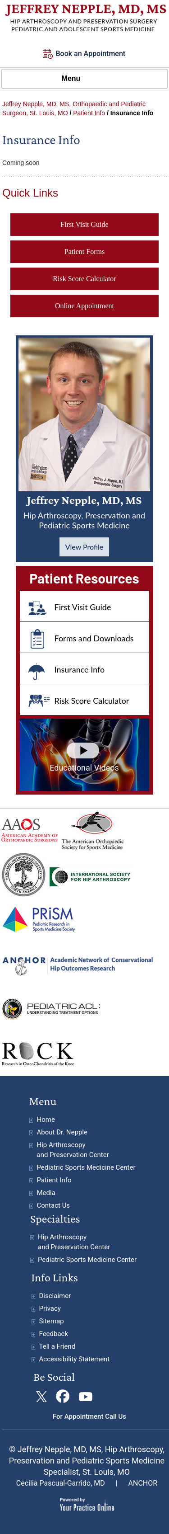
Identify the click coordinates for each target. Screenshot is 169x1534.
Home (46, 1119)
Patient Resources (84, 578)
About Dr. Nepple (62, 1132)
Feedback (54, 1334)
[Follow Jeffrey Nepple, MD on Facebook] (63, 1397)
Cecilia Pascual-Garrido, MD (60, 1483)
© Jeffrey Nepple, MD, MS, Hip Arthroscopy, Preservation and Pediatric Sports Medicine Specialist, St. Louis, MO (86, 1461)
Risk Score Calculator (84, 278)
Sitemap (51, 1321)
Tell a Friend (57, 1346)
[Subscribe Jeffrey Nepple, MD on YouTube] (84, 1397)
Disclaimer (55, 1296)
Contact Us (53, 1205)
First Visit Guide (84, 224)
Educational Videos (84, 767)
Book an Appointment (91, 53)
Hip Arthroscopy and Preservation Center (73, 1150)
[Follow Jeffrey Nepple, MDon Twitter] (41, 1397)
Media (46, 1193)
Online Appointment (84, 306)
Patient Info (89, 113)
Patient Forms (84, 251)
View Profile (84, 546)
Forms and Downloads (94, 638)
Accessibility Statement (74, 1359)
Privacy (50, 1308)
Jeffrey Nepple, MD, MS (84, 512)
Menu (82, 79)
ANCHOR (143, 1483)
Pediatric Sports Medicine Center (86, 1167)
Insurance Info (80, 669)
